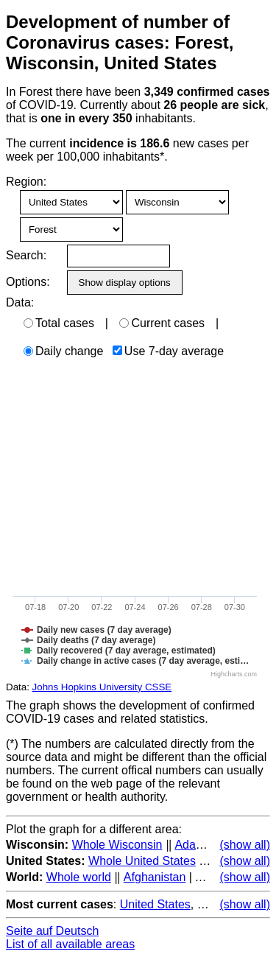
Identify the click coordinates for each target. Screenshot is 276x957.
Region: (26, 181)
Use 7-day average (168, 351)
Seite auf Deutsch (52, 931)
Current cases (162, 323)
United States (155, 904)
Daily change (64, 351)
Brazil (212, 904)
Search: (26, 255)
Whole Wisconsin (117, 844)
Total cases (59, 323)
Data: (20, 302)
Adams (192, 844)
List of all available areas (70, 944)
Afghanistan (155, 877)
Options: (27, 282)
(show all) (245, 844)
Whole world (78, 877)
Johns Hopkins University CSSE (102, 687)
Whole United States (142, 861)
